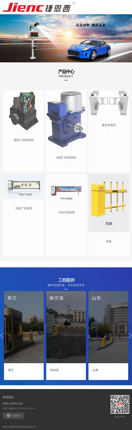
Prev (15, 40)
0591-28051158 (13, 403)
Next (116, 40)
